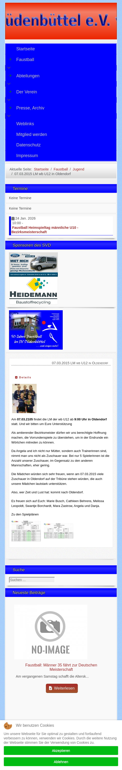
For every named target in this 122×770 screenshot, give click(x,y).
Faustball (21, 59)
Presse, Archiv (26, 108)
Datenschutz (28, 144)
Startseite (25, 48)
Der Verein (23, 92)
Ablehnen (61, 762)
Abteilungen (24, 76)
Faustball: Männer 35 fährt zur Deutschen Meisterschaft (61, 667)
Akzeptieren (61, 750)
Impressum (27, 155)
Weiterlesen (62, 688)
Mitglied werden (31, 134)
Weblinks (25, 123)
